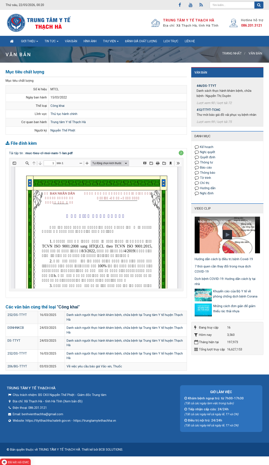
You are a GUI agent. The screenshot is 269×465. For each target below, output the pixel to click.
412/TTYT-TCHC (208, 113)
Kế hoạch (206, 147)
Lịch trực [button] (171, 41)
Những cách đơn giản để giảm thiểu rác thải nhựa (234, 308)
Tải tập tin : (41, 153)
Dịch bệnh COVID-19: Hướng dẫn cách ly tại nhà (225, 281)
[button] (181, 152)
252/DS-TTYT (17, 315)
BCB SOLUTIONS (110, 449)
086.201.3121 (251, 25)
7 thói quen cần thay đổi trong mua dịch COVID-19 (223, 268)
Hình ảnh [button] (90, 41)
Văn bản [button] (71, 41)
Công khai (57, 106)
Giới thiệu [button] (29, 42)
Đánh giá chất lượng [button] (141, 41)
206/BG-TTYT (17, 366)
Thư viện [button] (111, 42)
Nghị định (207, 193)
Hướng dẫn (208, 188)
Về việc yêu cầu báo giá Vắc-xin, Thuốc (94, 366)
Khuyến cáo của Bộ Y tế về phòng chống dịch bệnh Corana (235, 293)
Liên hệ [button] (190, 41)
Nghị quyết (207, 152)
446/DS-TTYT (206, 89)
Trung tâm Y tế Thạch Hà (68, 122)
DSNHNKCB (16, 328)
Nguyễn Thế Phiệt (62, 130)
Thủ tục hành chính (63, 114)
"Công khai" (68, 306)
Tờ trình (205, 178)
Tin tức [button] (51, 42)
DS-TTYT (14, 341)
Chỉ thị (204, 183)
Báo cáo (206, 167)
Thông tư (206, 162)
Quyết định (207, 157)
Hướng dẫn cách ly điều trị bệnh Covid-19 (224, 259)
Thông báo (207, 173)
